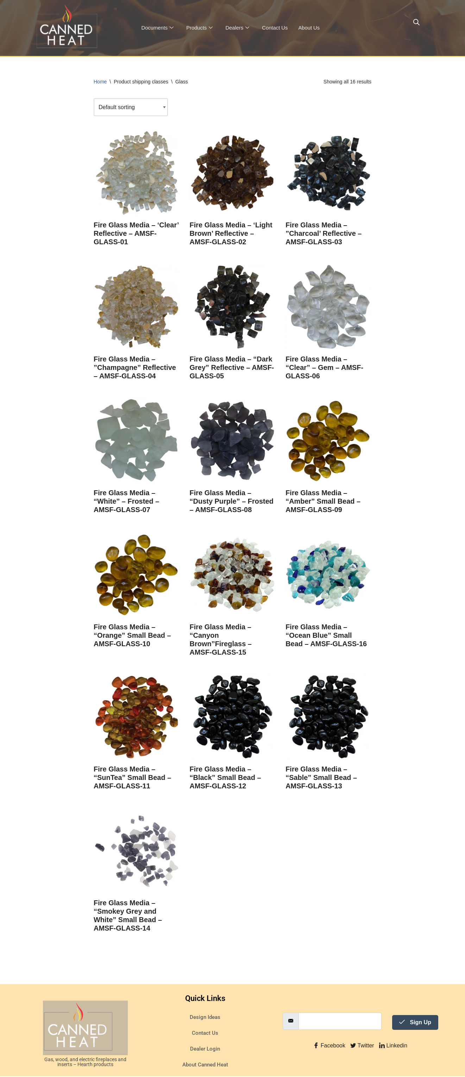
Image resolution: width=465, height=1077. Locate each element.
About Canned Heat (205, 1065)
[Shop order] (131, 107)
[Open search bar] (416, 22)
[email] (340, 1022)
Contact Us (276, 28)
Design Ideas (205, 1018)
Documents (157, 28)
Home (100, 81)
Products (200, 28)
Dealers (238, 28)
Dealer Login (205, 1049)
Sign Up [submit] (415, 1023)
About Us (310, 28)
